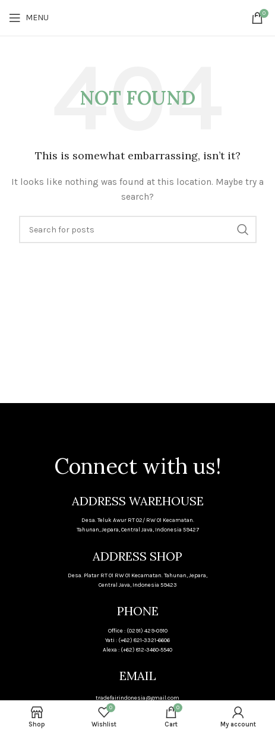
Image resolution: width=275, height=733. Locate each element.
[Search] (138, 229)
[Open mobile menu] (29, 18)
